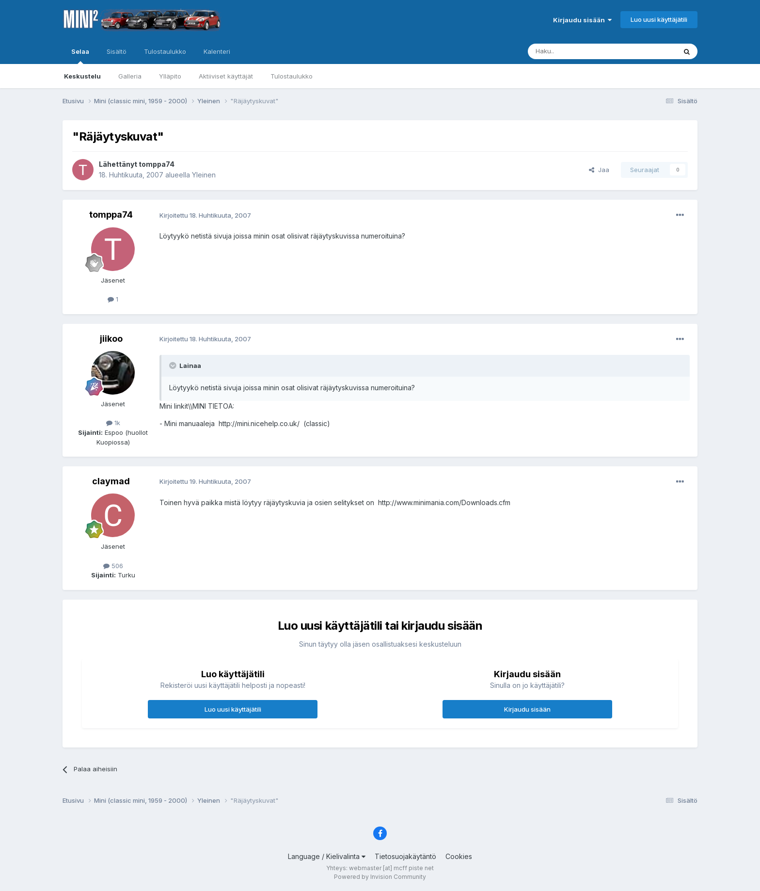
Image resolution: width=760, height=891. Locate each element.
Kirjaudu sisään (582, 20)
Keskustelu (82, 76)
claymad (111, 481)
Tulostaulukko (291, 76)
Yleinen (204, 175)
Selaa (80, 56)
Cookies (458, 856)
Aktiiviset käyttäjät (226, 76)
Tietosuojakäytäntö (405, 856)
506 (113, 566)
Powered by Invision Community (380, 876)
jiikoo (111, 339)
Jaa (599, 170)
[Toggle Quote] (173, 365)
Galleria (130, 76)
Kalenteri (217, 51)
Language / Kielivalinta (326, 856)
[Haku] (577, 51)
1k (113, 423)
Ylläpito (170, 76)
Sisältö (117, 51)
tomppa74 (156, 164)
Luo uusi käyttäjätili (659, 19)
